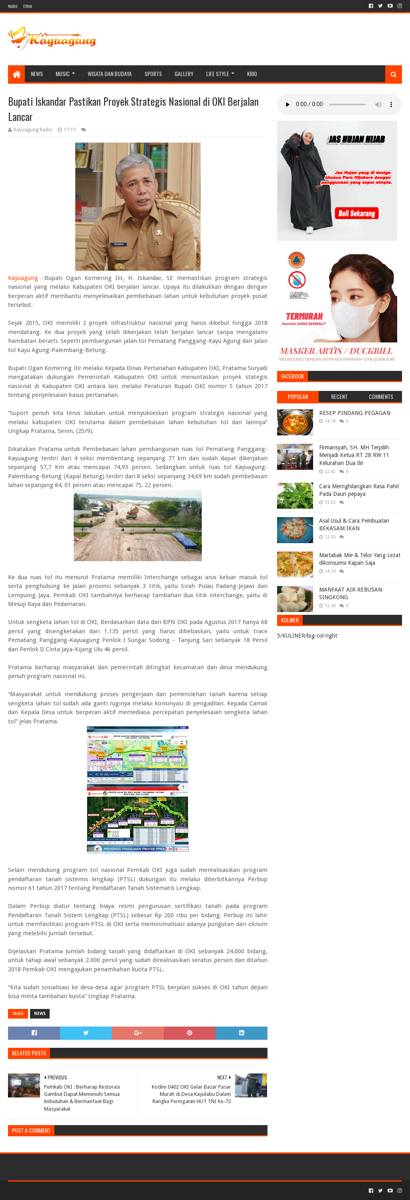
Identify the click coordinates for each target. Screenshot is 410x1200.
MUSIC (63, 73)
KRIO (252, 73)
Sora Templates (52, 1191)
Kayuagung (23, 278)
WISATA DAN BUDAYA (110, 73)
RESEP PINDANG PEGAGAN (354, 413)
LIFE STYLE (217, 73)
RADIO (12, 6)
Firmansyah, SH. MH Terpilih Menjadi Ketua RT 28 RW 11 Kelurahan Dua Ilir (354, 455)
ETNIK (27, 6)
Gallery (184, 73)
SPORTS (153, 73)
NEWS (37, 73)
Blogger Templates (98, 1191)
